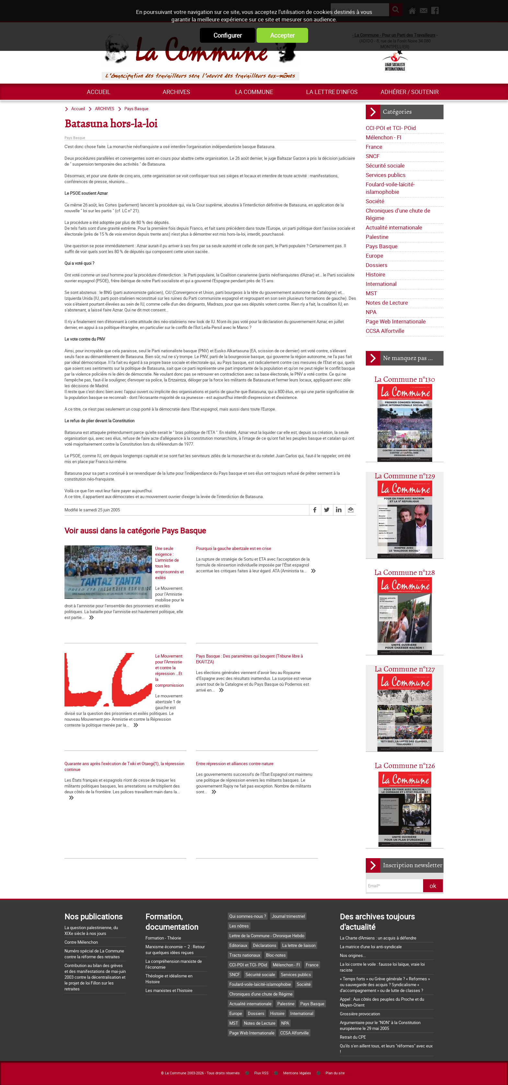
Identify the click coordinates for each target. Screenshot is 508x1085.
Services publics (386, 175)
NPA (371, 312)
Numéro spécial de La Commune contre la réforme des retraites (94, 954)
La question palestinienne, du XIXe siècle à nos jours (91, 930)
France (374, 146)
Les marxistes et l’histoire (168, 990)
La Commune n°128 (404, 572)
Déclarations (264, 945)
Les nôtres (239, 926)
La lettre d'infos (332, 92)
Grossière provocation (360, 1014)
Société (375, 201)
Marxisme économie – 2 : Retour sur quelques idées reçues (175, 949)
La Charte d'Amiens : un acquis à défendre (378, 938)
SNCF (372, 156)
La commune (254, 92)
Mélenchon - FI (383, 137)
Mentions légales (297, 1073)
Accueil (98, 92)
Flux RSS (261, 1073)
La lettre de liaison (299, 945)
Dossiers (376, 265)
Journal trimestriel (288, 916)
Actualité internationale (394, 227)
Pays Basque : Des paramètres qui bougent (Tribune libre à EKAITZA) (103, 674)
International (381, 283)
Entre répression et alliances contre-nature (297, 671)
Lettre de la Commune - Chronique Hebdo (266, 936)
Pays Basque (382, 246)
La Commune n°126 (405, 766)
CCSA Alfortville (385, 330)
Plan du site (335, 1073)
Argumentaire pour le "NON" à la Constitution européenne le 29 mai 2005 (380, 1025)
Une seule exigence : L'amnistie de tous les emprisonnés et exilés (103, 605)
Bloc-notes (276, 955)
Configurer (228, 35)
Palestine (377, 236)
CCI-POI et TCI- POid (391, 128)
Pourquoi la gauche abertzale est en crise (199, 548)
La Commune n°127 (405, 669)
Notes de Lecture (387, 302)
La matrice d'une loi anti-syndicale (371, 947)
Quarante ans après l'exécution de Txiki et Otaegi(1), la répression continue (200, 674)
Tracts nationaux (244, 955)
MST (371, 293)
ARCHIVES (176, 92)
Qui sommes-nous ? (247, 916)
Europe (374, 255)
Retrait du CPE (353, 1037)
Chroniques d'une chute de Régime (398, 214)
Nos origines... (353, 955)
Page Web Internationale (396, 321)
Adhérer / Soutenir (410, 92)
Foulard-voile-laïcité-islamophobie (390, 188)
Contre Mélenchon (81, 942)
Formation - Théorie (163, 938)
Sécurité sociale (385, 165)
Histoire (375, 274)
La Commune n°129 (405, 476)
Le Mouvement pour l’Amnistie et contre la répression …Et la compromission (297, 605)
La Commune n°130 (404, 379)
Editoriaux (238, 945)
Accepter (282, 35)
